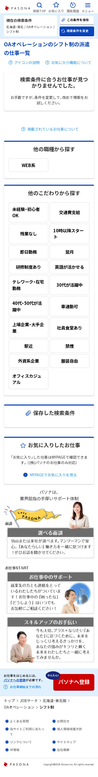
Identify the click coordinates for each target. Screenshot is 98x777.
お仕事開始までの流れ (25, 686)
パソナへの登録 (15, 680)
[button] (39, 6)
